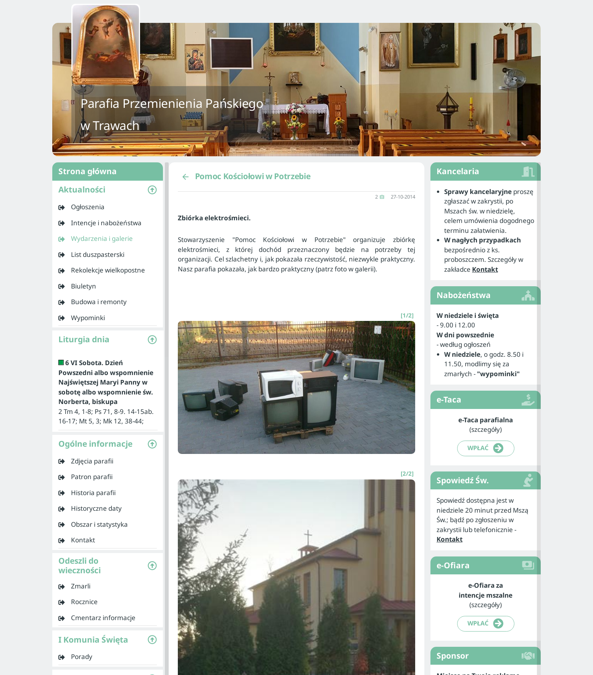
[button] (107, 190)
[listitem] (107, 207)
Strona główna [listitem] (107, 171)
